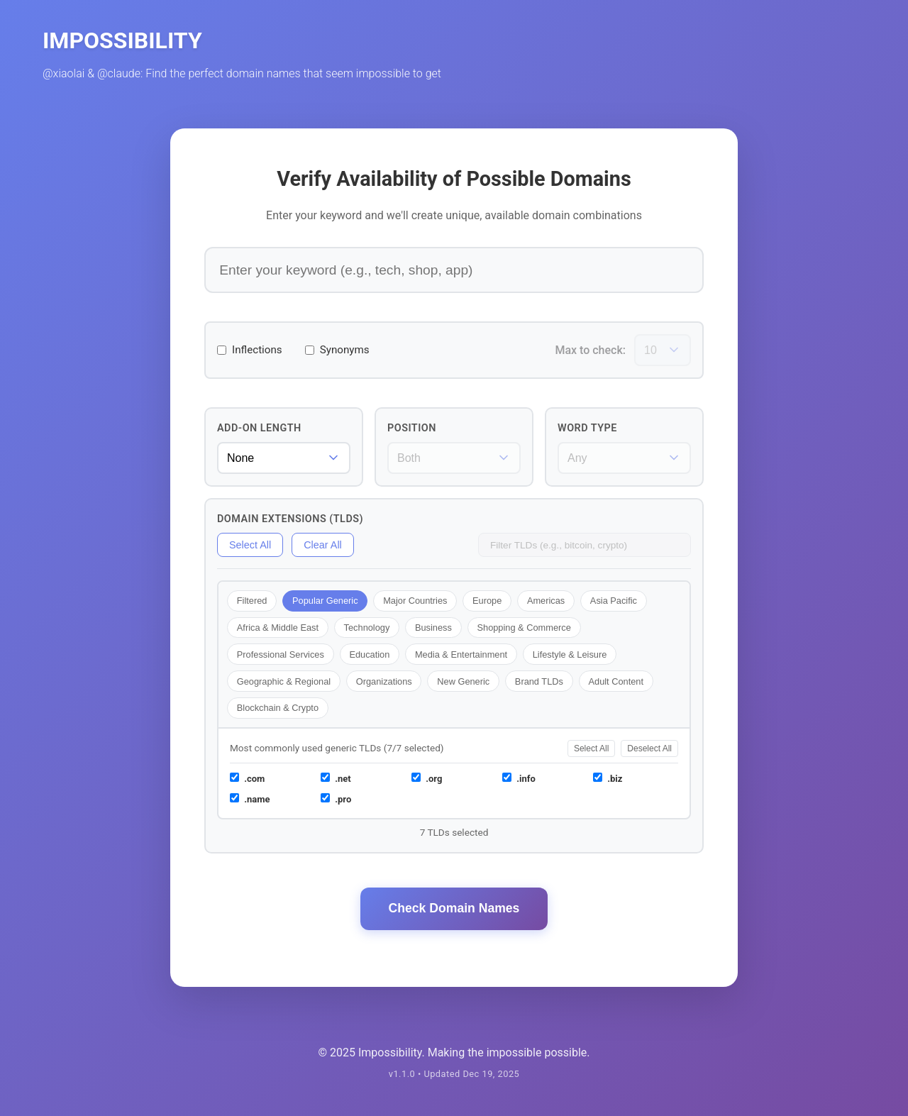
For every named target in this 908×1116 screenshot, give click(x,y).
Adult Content (615, 681)
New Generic (463, 681)
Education (369, 654)
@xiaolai (63, 73)
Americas (546, 600)
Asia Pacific (613, 600)
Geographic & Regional (284, 681)
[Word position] (454, 458)
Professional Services (280, 654)
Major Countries (415, 600)
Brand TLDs (539, 681)
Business (433, 627)
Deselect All (649, 748)
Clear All (323, 545)
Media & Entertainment (461, 654)
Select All (250, 545)
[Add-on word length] (283, 458)
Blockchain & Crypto (278, 707)
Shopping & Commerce (523, 627)
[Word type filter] (624, 458)
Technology (367, 627)
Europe (487, 600)
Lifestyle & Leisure (570, 654)
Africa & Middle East (278, 627)
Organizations (384, 681)
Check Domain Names (454, 908)
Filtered (252, 600)
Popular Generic (325, 600)
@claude (118, 73)
